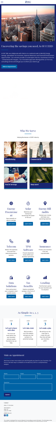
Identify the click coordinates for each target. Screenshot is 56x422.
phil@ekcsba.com (8, 413)
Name (5, 373)
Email (22, 373)
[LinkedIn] (7, 415)
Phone (39, 373)
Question (6, 382)
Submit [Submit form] (7, 394)
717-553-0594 (10, 405)
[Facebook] (5, 415)
